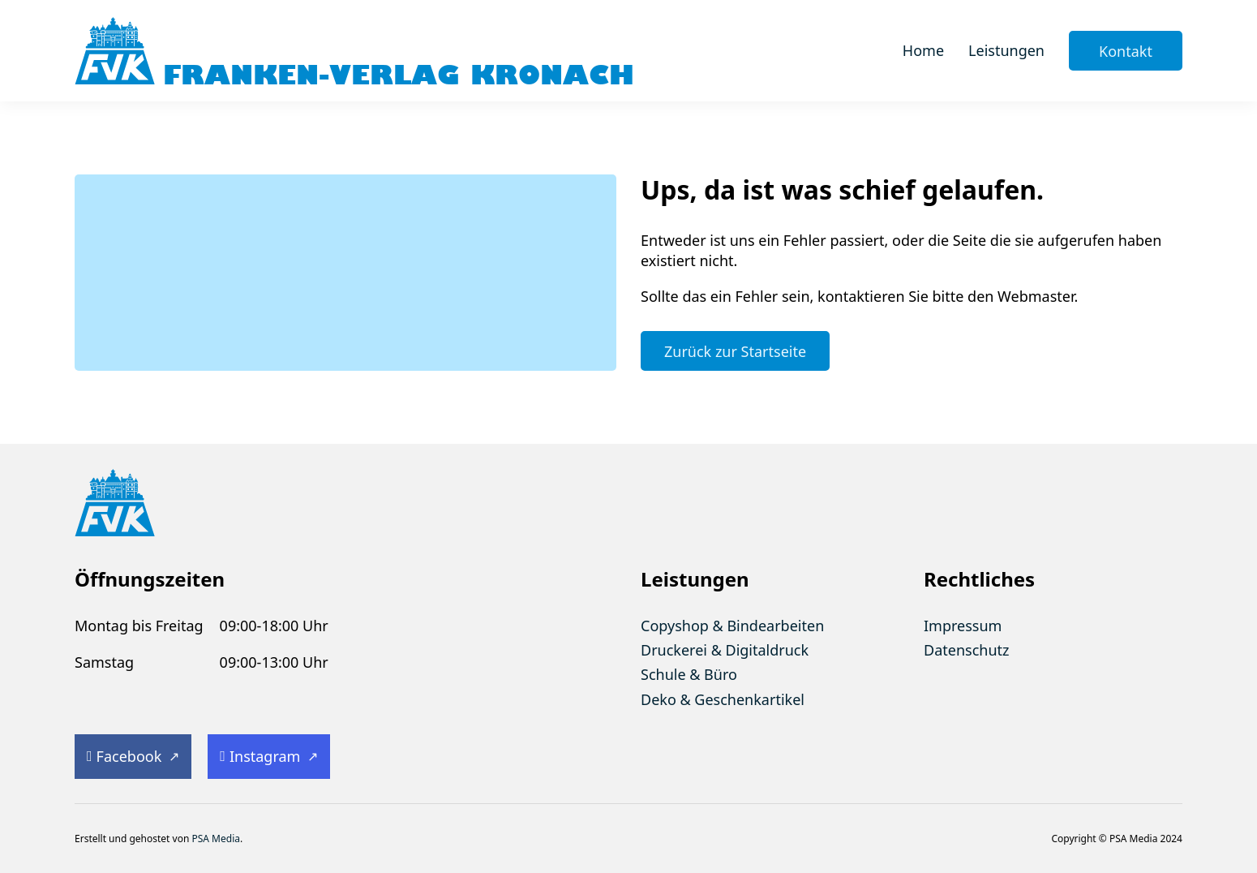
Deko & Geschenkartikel (722, 699)
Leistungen (1006, 50)
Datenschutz (966, 650)
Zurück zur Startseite (735, 351)
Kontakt (1125, 51)
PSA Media (215, 838)
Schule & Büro (689, 674)
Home (923, 50)
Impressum (963, 625)
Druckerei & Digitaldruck (725, 650)
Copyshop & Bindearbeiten (732, 625)
